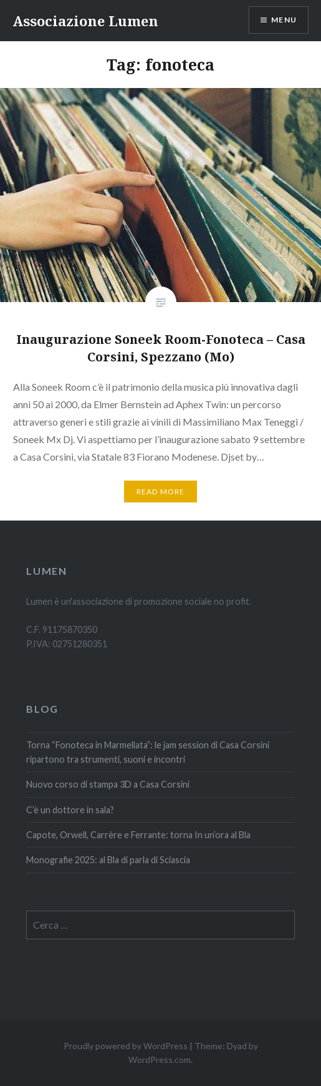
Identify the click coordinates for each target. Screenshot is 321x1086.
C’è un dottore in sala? (71, 810)
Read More (161, 491)
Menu (284, 19)
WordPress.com (159, 1059)
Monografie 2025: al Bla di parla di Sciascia (108, 859)
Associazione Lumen (85, 20)
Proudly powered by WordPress (126, 1045)
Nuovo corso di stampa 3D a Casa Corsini (107, 784)
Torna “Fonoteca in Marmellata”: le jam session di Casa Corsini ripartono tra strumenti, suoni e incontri (147, 752)
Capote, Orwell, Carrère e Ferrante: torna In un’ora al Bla (138, 834)
